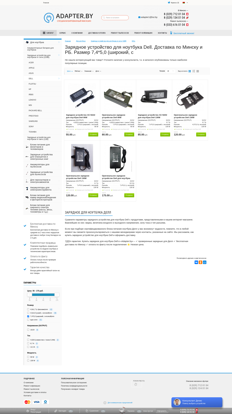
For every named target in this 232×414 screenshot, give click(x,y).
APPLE (31, 68)
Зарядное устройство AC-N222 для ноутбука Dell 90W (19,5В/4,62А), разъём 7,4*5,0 (80, 116)
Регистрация (36, 412)
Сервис (62, 33)
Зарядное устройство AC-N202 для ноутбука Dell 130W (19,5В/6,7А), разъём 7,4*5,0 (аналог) (152, 116)
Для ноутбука (37, 42)
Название (87, 71)
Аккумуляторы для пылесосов (39, 165)
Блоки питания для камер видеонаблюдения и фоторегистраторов (43, 197)
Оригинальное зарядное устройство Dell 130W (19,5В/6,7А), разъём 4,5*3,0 (187, 116)
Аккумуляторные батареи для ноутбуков (40, 49)
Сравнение (94, 411)
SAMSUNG (33, 121)
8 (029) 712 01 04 (199, 385)
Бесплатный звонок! (184, 33)
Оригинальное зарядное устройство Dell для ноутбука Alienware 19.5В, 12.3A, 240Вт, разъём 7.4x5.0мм (116, 177)
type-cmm (33, 320)
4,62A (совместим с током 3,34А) (42, 340)
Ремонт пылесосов (120, 33)
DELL (31, 79)
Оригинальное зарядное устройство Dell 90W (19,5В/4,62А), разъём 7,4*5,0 (115, 116)
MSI (30, 105)
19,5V (32, 330)
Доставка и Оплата (96, 33)
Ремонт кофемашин (143, 33)
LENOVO (32, 100)
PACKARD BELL (35, 111)
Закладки (62, 411)
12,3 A (32, 347)
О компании (77, 33)
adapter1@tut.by (149, 17)
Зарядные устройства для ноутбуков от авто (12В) (38, 138)
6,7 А (32, 343)
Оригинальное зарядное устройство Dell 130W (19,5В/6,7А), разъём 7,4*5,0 (79, 177)
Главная (46, 3)
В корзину (93, 134)
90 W (32, 357)
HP (30, 89)
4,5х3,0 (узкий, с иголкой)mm (41, 313)
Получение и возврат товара (73, 389)
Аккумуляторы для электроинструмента (40, 188)
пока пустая (148, 411)
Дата (98, 71)
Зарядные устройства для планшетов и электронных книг (41, 156)
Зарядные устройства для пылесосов (41, 173)
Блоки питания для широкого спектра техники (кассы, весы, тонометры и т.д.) (41, 208)
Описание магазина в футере (197, 381)
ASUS (31, 73)
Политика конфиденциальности (74, 386)
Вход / (33, 410)
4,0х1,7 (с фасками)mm (39, 309)
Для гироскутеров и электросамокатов (40, 181)
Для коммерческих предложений (120, 402)
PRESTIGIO (33, 116)
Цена (69, 71)
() (173, 3)
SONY (31, 127)
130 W (32, 360)
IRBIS (31, 95)
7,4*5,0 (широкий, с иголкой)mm (42, 316)
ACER (31, 63)
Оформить (161, 411)
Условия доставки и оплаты (35, 392)
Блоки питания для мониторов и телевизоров (40, 146)
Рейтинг (78, 71)
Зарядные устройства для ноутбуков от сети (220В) (38, 56)
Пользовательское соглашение (74, 383)
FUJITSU (32, 84)
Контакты (162, 33)
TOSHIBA (32, 132)
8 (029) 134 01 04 (199, 388)
